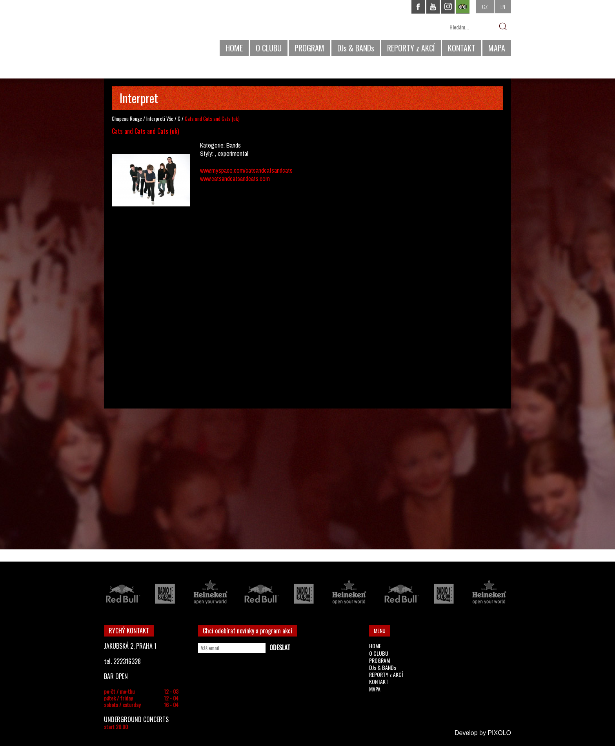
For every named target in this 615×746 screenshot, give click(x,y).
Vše (169, 118)
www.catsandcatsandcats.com (235, 178)
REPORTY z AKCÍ (411, 48)
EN (502, 6)
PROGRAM (309, 48)
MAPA (496, 48)
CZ (485, 6)
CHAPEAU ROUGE (146, 31)
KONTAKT (461, 48)
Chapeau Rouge (127, 118)
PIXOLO (499, 733)
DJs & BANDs (355, 48)
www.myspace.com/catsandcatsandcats (246, 170)
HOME (234, 48)
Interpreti (155, 118)
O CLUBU (269, 48)
